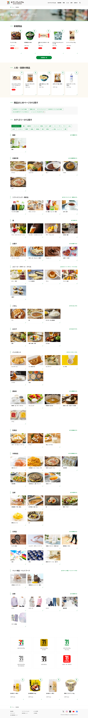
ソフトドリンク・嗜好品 (38, 126)
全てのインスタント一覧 (72, 352)
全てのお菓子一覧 (73, 243)
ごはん (69, 126)
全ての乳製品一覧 (73, 430)
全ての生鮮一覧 (73, 492)
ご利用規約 (35, 713)
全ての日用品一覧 (73, 531)
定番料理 (29, 126)
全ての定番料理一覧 (72, 158)
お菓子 (50, 126)
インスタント (20, 129)
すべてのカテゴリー (16, 126)
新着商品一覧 (44, 57)
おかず (13, 129)
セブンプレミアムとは (52, 2)
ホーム (12, 7)
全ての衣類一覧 (73, 593)
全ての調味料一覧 (73, 391)
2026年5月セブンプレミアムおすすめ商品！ (55, 109)
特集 (64, 2)
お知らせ (75, 2)
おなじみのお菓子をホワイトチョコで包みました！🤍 (21, 111)
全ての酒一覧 (74, 220)
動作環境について (25, 713)
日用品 (47, 129)
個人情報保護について (14, 715)
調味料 (26, 129)
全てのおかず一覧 (73, 329)
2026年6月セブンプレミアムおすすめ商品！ (20, 109)
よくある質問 (36, 711)
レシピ (67, 2)
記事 (71, 2)
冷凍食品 (37, 129)
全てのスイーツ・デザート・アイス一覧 (68, 266)
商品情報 (59, 2)
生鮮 (43, 129)
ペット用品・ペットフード (56, 129)
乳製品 (32, 129)
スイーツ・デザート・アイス (60, 126)
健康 (24, 126)
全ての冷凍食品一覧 (72, 453)
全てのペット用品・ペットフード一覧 (69, 570)
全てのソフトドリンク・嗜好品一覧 (69, 197)
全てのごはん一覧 (73, 305)
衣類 (65, 129)
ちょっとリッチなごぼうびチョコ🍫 (38, 111)
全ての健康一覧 (73, 135)
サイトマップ (12, 713)
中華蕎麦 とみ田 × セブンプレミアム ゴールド (38, 109)
